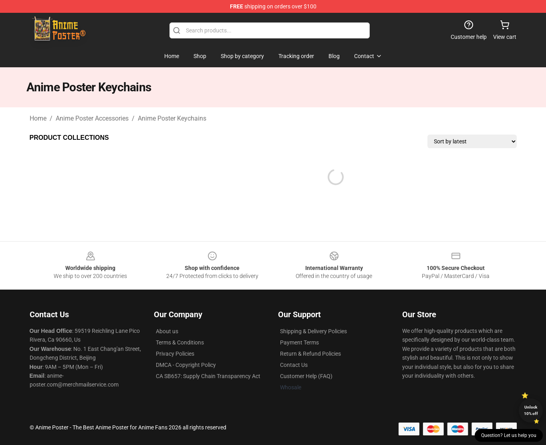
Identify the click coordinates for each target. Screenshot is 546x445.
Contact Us (294, 365)
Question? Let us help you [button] (508, 435)
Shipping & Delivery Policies (313, 331)
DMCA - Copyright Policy (186, 365)
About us (167, 331)
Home (38, 118)
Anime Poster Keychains (172, 118)
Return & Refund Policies (310, 353)
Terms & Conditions (180, 342)
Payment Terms (299, 342)
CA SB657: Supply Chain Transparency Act (208, 376)
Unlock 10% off (531, 410)
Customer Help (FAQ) (306, 376)
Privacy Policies (175, 353)
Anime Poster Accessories (92, 118)
